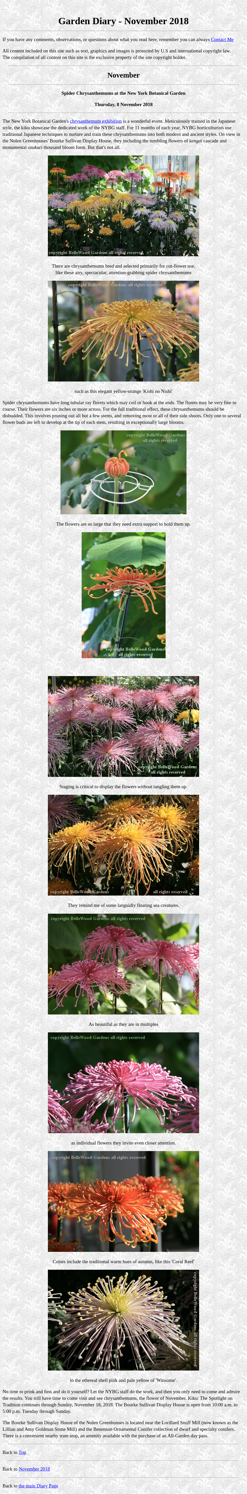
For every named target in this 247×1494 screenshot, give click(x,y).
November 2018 (34, 1469)
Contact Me (222, 39)
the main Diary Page (38, 1485)
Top (22, 1452)
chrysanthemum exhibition (96, 121)
